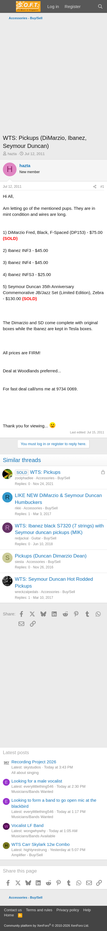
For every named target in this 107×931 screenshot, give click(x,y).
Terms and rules (39, 910)
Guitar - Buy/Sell (43, 538)
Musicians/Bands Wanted (32, 791)
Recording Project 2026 (33, 761)
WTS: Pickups (45, 472)
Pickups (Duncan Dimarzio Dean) (50, 556)
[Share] (94, 186)
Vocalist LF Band (27, 825)
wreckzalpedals (26, 592)
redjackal (22, 538)
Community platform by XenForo (46, 925)
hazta (12, 154)
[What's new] (88, 6)
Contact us (13, 910)
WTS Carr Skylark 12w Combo (40, 844)
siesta (19, 562)
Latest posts (16, 752)
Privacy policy (67, 910)
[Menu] (8, 6)
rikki (18, 508)
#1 (102, 187)
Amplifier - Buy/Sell (27, 855)
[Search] (100, 6)
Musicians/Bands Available (33, 836)
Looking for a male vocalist (36, 781)
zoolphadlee (24, 478)
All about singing (25, 772)
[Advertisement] (53, 78)
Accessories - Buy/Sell (53, 478)
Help (87, 910)
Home (9, 915)
